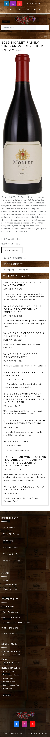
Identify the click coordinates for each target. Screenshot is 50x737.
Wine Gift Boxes (11, 534)
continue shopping (15, 258)
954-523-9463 (34, 4)
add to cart (11, 250)
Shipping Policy (10, 589)
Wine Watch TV (11, 554)
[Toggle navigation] (45, 35)
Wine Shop (8, 541)
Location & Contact (12, 584)
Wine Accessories (11, 561)
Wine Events (9, 527)
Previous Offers (10, 547)
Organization (9, 580)
